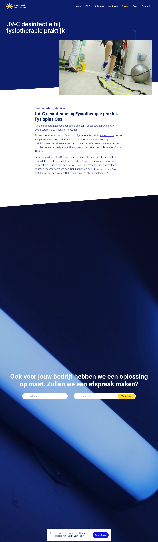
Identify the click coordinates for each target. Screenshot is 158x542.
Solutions (99, 6)
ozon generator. (76, 164)
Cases (125, 6)
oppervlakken (105, 168)
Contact (146, 6)
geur (118, 168)
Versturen (126, 395)
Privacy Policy (78, 536)
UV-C (87, 6)
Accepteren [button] (101, 535)
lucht (94, 168)
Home (78, 6)
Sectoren (113, 6)
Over (134, 6)
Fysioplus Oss (107, 135)
